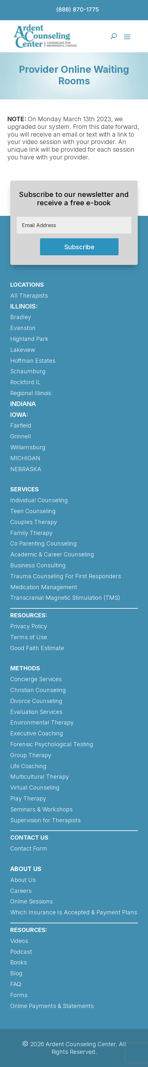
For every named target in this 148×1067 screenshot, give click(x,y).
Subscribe (79, 247)
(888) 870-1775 (77, 9)
